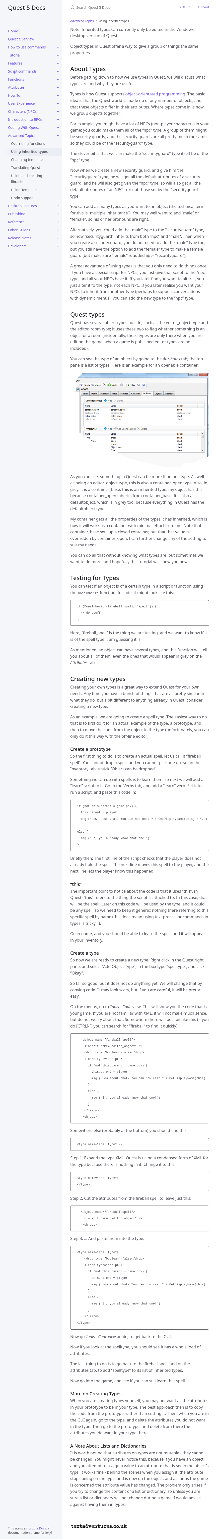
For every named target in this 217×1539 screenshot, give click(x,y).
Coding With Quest (23, 127)
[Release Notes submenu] (58, 238)
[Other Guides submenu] (58, 230)
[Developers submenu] (58, 246)
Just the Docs (37, 1528)
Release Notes (19, 238)
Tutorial (14, 55)
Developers (17, 246)
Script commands (22, 71)
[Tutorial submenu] (58, 55)
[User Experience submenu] (58, 103)
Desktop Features (22, 205)
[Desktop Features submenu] (58, 206)
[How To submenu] (58, 95)
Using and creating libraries (26, 178)
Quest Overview (21, 39)
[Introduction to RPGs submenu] (58, 120)
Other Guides (19, 229)
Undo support (22, 197)
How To (14, 95)
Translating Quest (25, 167)
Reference (16, 221)
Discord (203, 7)
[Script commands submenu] (58, 71)
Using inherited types (29, 151)
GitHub (185, 7)
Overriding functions (28, 143)
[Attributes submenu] (58, 87)
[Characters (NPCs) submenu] (58, 111)
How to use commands (27, 47)
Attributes (16, 87)
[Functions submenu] (58, 79)
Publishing (16, 213)
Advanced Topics (21, 135)
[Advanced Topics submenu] (58, 136)
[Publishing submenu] (58, 214)
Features (15, 63)
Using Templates (24, 189)
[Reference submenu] (58, 222)
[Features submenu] (58, 63)
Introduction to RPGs (25, 119)
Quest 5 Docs (26, 7)
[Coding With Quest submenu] (58, 128)
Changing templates (27, 159)
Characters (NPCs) (23, 111)
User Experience (21, 103)
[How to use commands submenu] (58, 47)
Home (13, 31)
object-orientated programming (155, 94)
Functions (16, 79)
